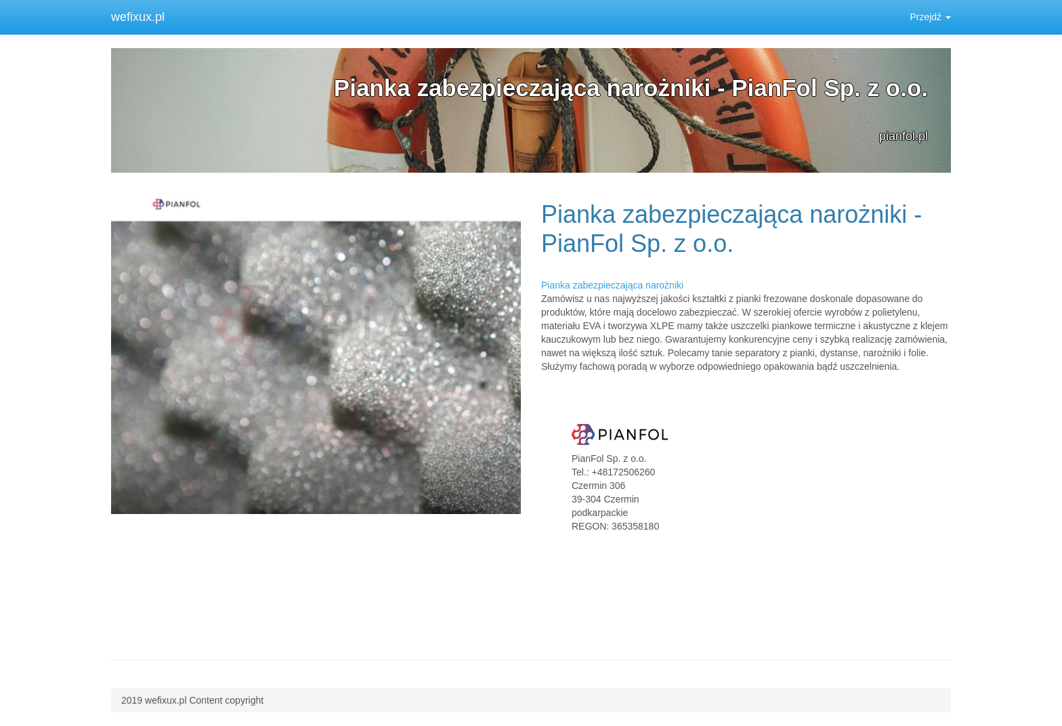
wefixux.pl (138, 17)
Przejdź (930, 17)
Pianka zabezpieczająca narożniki (612, 285)
